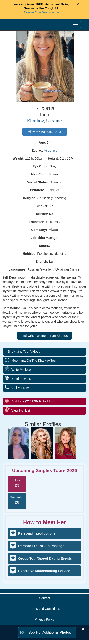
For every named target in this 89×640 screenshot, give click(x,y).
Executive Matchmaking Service (44, 571)
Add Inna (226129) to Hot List (32, 401)
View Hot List (20, 410)
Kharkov (35, 120)
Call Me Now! (20, 388)
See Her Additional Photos (49, 632)
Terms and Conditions (44, 609)
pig (55, 150)
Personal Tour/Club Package (41, 546)
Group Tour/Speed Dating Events (45, 558)
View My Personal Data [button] (44, 131)
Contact (44, 598)
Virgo (47, 150)
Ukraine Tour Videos (25, 351)
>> (41, 12)
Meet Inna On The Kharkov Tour (34, 360)
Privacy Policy (44, 619)
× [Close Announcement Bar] (77, 4)
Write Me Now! (21, 369)
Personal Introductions (36, 533)
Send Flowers (21, 379)
